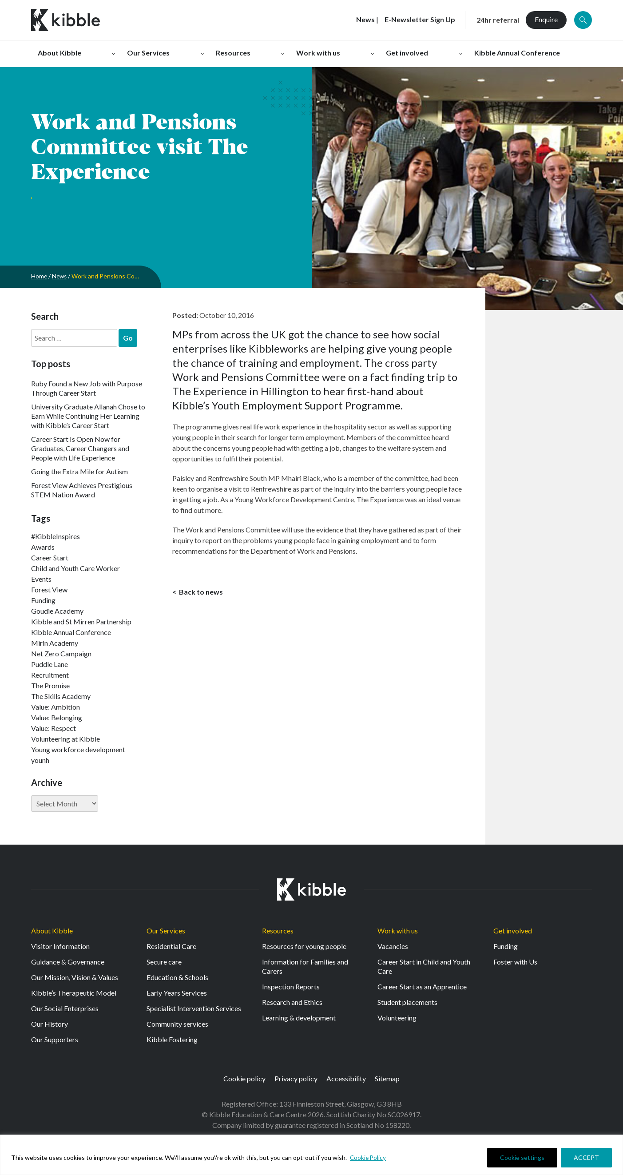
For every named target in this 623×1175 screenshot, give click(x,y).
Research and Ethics (292, 1002)
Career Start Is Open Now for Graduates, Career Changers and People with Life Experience (80, 448)
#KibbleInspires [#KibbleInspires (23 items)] (55, 536)
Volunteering (397, 1017)
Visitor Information (60, 946)
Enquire (546, 19)
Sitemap (387, 1078)
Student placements (407, 1002)
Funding (505, 946)
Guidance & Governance (67, 961)
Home (39, 276)
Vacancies (392, 946)
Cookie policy (244, 1078)
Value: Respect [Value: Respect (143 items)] (53, 728)
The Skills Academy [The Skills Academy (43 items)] (61, 696)
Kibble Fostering (172, 1039)
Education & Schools (177, 977)
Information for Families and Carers (305, 966)
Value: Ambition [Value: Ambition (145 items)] (55, 707)
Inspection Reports (291, 986)
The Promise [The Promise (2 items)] (50, 685)
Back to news (200, 592)
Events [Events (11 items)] (41, 579)
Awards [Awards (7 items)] (43, 547)
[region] (311, 1155)
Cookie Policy (368, 1157)
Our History (49, 1024)
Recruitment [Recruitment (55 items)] (50, 675)
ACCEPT (586, 1157)
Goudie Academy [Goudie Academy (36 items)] (57, 611)
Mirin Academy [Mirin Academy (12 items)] (54, 643)
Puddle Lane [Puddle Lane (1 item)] (49, 664)
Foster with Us (515, 961)
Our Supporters (54, 1039)
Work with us (397, 930)
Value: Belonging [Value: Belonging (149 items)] (56, 717)
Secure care (164, 961)
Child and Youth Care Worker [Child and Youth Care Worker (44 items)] (75, 568)
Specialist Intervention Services (194, 1008)
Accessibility (346, 1078)
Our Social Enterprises (65, 1008)
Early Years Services (177, 992)
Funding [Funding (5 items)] (43, 600)
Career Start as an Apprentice (422, 986)
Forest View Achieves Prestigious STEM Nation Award (81, 490)
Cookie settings (522, 1157)
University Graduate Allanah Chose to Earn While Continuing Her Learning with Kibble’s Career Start (88, 415)
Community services (177, 1024)
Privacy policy (295, 1078)
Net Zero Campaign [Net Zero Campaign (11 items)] (61, 653)
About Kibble (52, 930)
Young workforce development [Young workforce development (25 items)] (78, 749)
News (60, 276)
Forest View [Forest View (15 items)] (49, 589)
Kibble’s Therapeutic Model (73, 992)
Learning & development (299, 1017)
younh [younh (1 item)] (40, 760)
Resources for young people (304, 946)
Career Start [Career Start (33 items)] (49, 557)
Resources (278, 930)
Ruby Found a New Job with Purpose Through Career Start (86, 388)
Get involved (512, 930)
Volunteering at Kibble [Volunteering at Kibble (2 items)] (65, 738)
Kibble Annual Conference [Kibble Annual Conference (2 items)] (71, 632)
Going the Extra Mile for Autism (79, 471)
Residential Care (171, 946)
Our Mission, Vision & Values (74, 977)
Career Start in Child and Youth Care (423, 966)
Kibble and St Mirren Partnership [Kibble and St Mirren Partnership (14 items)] (81, 621)
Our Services (166, 930)
